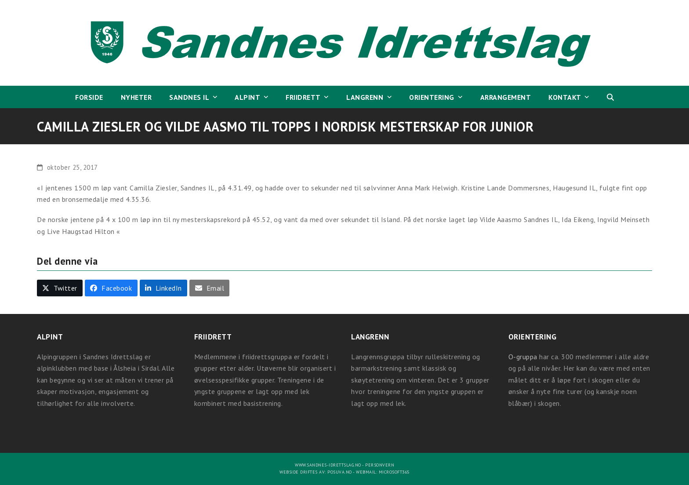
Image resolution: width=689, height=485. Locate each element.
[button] (610, 97)
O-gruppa (522, 356)
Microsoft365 (394, 472)
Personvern (379, 465)
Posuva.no (339, 472)
